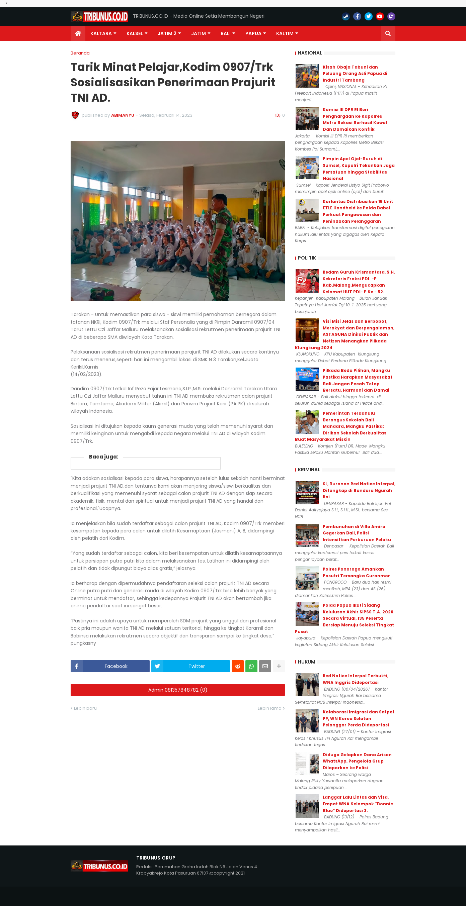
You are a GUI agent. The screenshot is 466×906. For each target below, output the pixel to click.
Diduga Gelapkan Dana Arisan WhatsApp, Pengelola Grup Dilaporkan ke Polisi (357, 761)
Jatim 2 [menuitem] (167, 33)
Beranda (80, 53)
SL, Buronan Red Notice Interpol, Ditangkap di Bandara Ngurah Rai (359, 490)
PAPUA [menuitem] (253, 33)
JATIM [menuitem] (198, 33)
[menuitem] (78, 33)
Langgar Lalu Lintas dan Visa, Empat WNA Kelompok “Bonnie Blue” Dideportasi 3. (358, 803)
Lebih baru (85, 708)
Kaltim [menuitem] (285, 33)
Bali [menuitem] (226, 33)
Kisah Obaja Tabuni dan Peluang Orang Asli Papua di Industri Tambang (355, 73)
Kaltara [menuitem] (101, 33)
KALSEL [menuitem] (135, 33)
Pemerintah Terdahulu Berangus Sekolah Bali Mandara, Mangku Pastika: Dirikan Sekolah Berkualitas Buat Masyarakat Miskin (340, 426)
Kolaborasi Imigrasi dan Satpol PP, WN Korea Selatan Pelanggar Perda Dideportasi (358, 718)
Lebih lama (270, 708)
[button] (388, 33)
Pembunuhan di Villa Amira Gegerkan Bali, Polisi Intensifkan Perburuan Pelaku (357, 533)
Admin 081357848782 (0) (178, 690)
